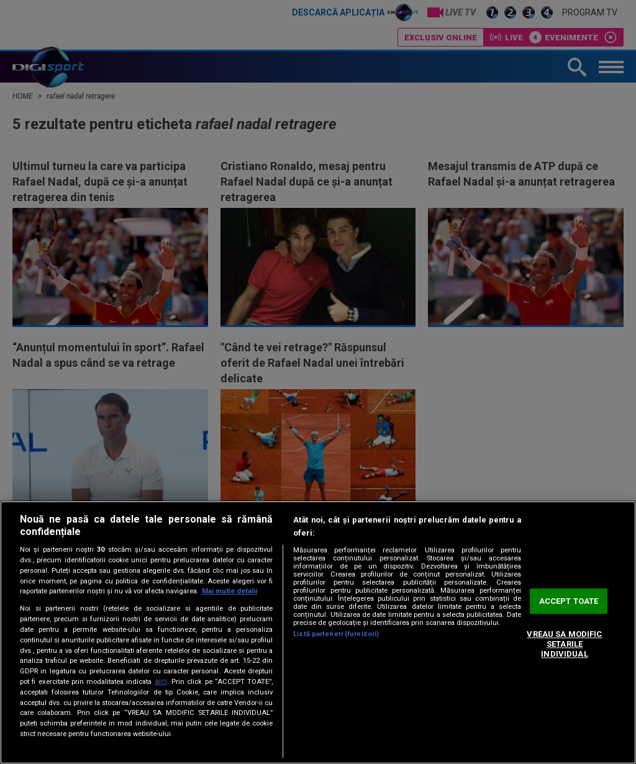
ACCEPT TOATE (569, 601)
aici (161, 681)
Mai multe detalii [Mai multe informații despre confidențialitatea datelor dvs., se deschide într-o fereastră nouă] (229, 591)
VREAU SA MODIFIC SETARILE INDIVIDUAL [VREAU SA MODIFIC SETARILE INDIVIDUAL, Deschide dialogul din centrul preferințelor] (564, 644)
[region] (318, 632)
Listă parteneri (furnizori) (336, 634)
